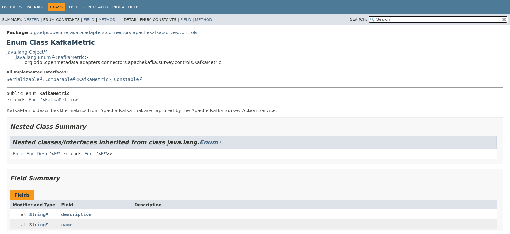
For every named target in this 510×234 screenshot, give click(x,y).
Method (106, 20)
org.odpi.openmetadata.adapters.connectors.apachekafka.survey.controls (113, 32)
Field (89, 20)
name (67, 224)
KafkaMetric (71, 57)
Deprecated (95, 7)
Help (133, 7)
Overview (12, 7)
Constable (126, 79)
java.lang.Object (25, 52)
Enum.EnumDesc (30, 153)
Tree (73, 7)
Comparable (59, 79)
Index (118, 7)
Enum (33, 99)
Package (36, 7)
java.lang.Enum (33, 57)
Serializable (23, 79)
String (37, 214)
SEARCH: (358, 19)
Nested (31, 20)
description (76, 214)
